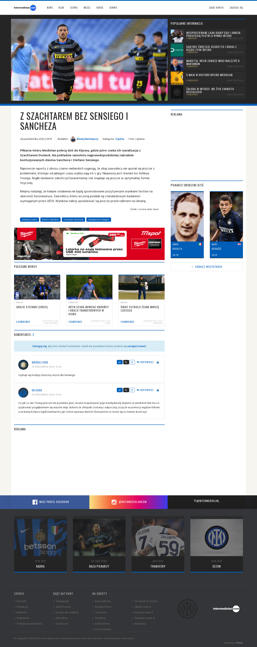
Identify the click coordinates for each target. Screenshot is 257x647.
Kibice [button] (100, 7)
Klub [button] (61, 7)
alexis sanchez (50, 219)
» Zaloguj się (60, 601)
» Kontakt (20, 601)
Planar (239, 642)
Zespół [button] (74, 7)
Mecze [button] (87, 7)
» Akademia (139, 623)
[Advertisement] (89, 463)
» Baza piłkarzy (101, 601)
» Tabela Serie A (141, 606)
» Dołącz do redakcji (66, 612)
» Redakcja (21, 606)
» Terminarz (99, 612)
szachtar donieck (73, 219)
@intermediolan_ (207, 501)
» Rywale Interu (101, 606)
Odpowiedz (145, 362)
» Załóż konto (62, 606)
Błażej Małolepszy (84, 139)
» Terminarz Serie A (143, 618)
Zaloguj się (236, 7)
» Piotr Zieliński (101, 629)
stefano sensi (29, 219)
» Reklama (20, 612)
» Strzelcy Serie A (142, 612)
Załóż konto (216, 7)
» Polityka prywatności (28, 623)
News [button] (50, 7)
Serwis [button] (113, 7)
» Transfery (99, 618)
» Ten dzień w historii (144, 601)
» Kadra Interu (100, 623)
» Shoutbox (60, 618)
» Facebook (60, 623)
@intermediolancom (129, 502)
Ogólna (119, 139)
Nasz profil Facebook (50, 502)
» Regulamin (21, 618)
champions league (98, 219)
